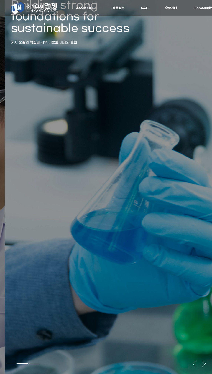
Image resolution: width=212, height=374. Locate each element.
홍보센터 (171, 8)
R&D (145, 8)
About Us (84, 8)
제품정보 (118, 8)
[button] (11, 363)
